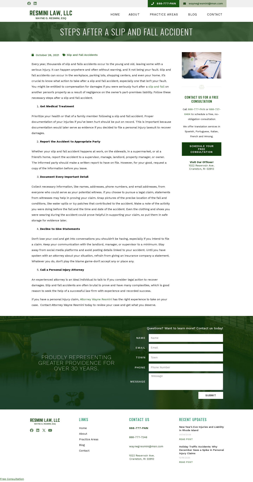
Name (140, 338)
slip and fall (156, 86)
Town (140, 357)
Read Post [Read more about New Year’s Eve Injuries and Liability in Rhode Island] (186, 439)
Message (137, 381)
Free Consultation (12, 479)
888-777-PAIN (196, 109)
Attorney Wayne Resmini (96, 299)
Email (140, 347)
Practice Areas (165, 14)
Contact (214, 14)
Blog (193, 14)
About (135, 14)
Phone (140, 367)
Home (115, 14)
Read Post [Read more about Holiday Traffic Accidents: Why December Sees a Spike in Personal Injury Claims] (186, 462)
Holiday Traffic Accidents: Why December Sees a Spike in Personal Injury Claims (201, 450)
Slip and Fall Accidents (82, 55)
